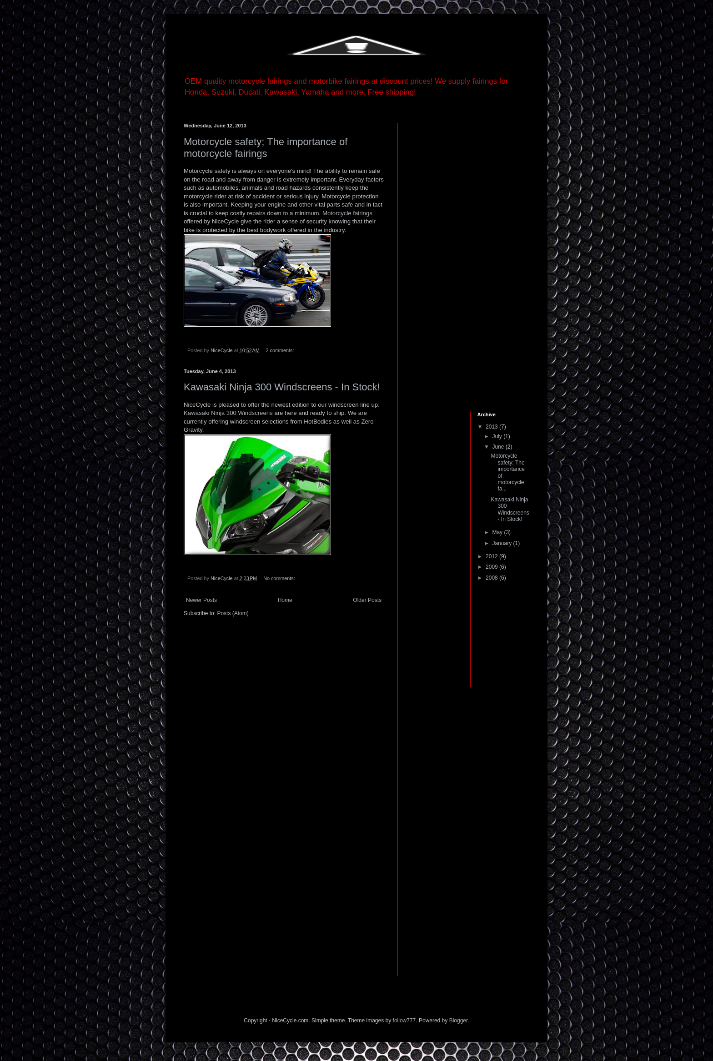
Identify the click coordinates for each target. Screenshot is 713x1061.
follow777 (404, 1020)
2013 (492, 427)
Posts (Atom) (232, 613)
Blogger (458, 1020)
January (502, 543)
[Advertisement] (438, 259)
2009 (492, 567)
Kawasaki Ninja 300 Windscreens (228, 412)
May (498, 532)
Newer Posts (201, 600)
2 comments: (281, 350)
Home (285, 600)
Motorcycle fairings (347, 213)
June (498, 447)
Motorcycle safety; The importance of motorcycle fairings (265, 147)
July (497, 436)
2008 (492, 578)
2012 (492, 556)
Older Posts (367, 600)
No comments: (279, 578)
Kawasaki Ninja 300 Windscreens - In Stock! (282, 387)
